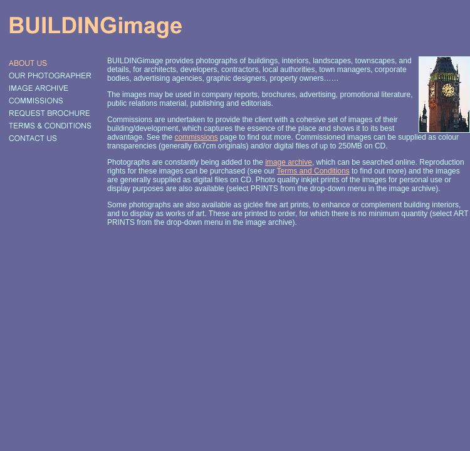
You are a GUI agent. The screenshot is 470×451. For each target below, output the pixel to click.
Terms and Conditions (313, 171)
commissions (195, 137)
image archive (288, 162)
